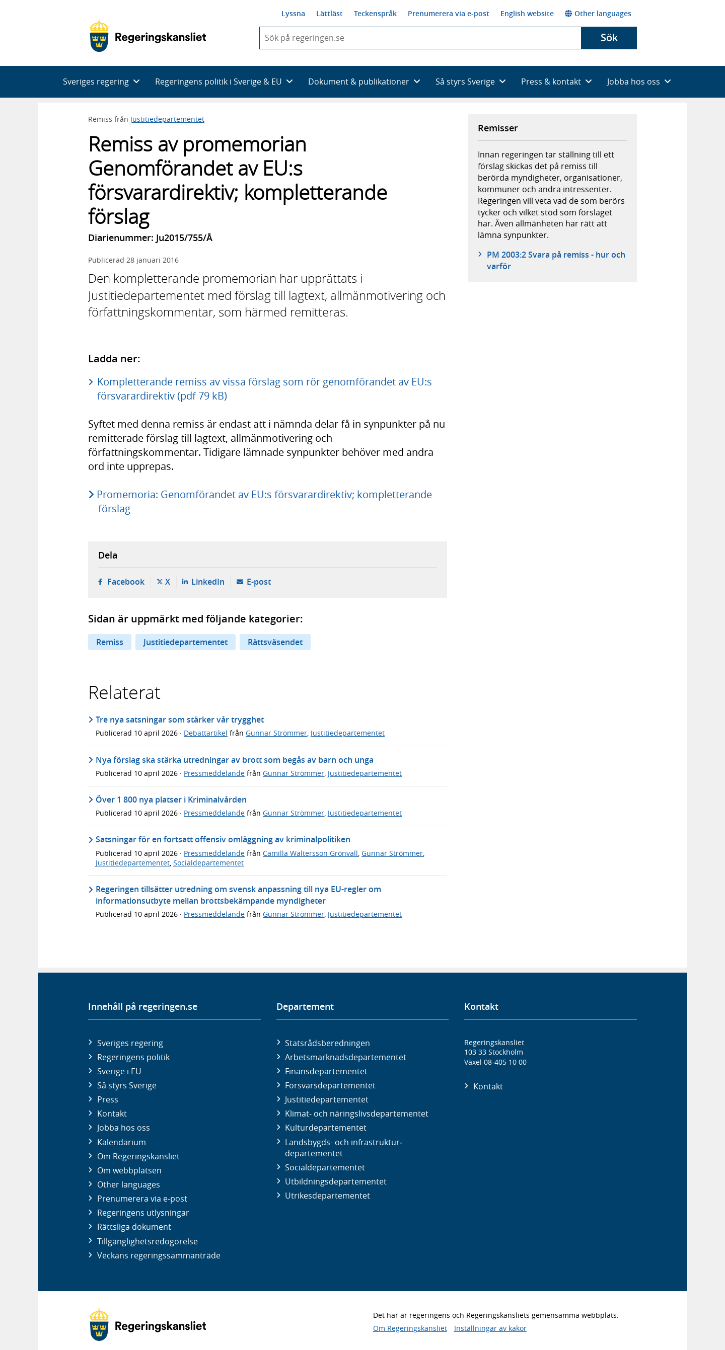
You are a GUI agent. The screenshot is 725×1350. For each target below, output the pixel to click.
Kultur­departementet (326, 1127)
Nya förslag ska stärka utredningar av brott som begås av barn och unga (235, 759)
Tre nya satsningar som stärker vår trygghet (180, 719)
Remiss (109, 642)
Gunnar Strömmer (276, 733)
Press (107, 1099)
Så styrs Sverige (127, 1085)
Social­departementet (325, 1167)
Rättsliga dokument (134, 1226)
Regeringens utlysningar (143, 1212)
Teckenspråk (375, 13)
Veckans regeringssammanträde (159, 1255)
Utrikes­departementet (327, 1195)
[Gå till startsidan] (147, 36)
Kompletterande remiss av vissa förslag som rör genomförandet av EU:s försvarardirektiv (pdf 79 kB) (264, 389)
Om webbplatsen (129, 1170)
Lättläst (329, 13)
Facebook (125, 581)
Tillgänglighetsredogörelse (147, 1241)
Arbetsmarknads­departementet (345, 1057)
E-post (259, 581)
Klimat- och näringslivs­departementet (356, 1113)
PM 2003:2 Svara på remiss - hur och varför (556, 260)
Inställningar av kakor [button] (490, 1328)
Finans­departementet (326, 1071)
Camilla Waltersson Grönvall (310, 853)
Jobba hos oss (123, 1127)
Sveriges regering (130, 1043)
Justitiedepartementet (167, 119)
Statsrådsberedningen (327, 1043)
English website (527, 13)
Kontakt (112, 1113)
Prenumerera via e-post (448, 13)
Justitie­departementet (327, 1099)
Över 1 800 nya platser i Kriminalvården (171, 799)
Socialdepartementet (208, 862)
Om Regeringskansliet (138, 1156)
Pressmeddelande (214, 773)
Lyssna (293, 13)
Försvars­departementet (330, 1085)
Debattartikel (206, 733)
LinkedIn (208, 581)
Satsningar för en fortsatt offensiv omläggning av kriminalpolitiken (223, 839)
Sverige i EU (119, 1071)
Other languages (598, 13)
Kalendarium (121, 1142)
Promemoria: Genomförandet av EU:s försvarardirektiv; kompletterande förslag (265, 501)
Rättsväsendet (275, 642)
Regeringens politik (133, 1057)
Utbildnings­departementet (336, 1181)
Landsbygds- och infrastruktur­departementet (343, 1148)
